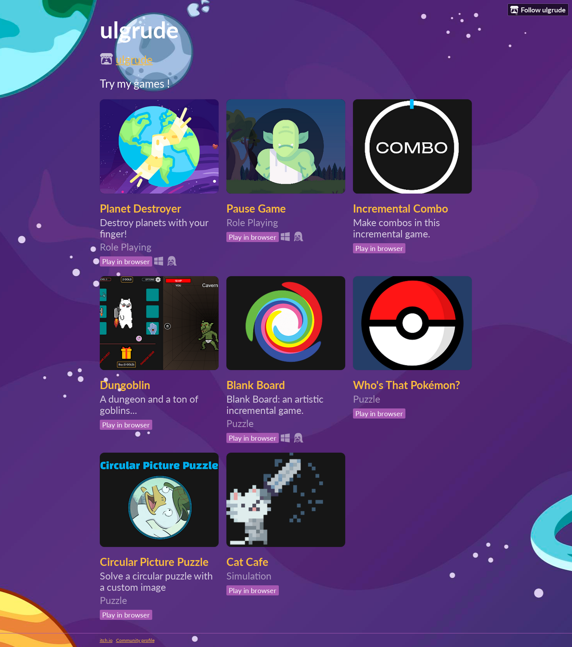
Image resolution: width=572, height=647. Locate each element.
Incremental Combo (400, 208)
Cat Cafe (247, 561)
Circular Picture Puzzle (154, 561)
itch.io (106, 640)
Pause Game (256, 208)
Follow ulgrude (538, 9)
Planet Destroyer (140, 208)
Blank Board (255, 384)
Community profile (135, 640)
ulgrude (134, 59)
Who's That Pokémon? (406, 384)
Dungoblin (125, 384)
